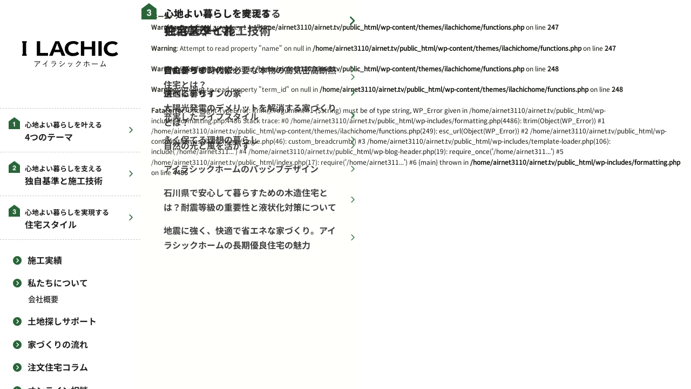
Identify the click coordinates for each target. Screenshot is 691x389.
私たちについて (58, 282)
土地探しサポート (62, 320)
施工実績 (45, 259)
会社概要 (43, 299)
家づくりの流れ (58, 344)
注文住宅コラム (58, 366)
